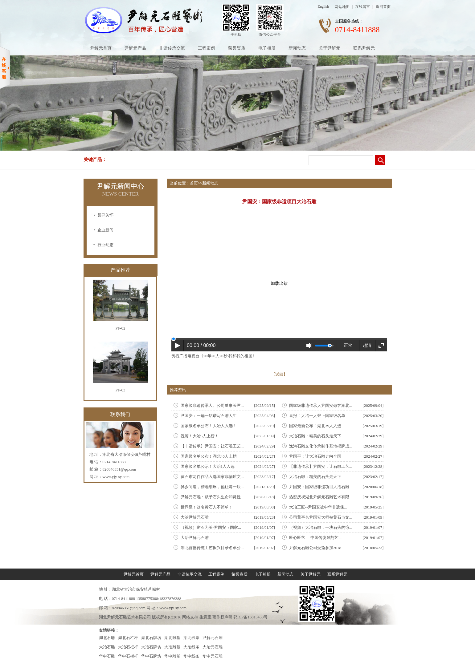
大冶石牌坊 (151, 647)
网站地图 (342, 7)
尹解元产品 (135, 48)
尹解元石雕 (213, 637)
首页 (194, 183)
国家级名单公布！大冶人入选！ (209, 425)
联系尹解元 (364, 48)
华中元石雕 (213, 656)
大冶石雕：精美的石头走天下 (315, 436)
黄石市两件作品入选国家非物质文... (212, 476)
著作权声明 (222, 617)
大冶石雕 (107, 647)
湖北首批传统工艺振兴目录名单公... (212, 547)
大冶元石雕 (213, 647)
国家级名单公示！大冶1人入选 (208, 466)
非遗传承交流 (172, 48)
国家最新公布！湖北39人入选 (315, 425)
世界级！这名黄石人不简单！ (207, 507)
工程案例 (206, 48)
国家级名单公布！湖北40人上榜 (209, 456)
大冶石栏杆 (128, 647)
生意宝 (205, 617)
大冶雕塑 (172, 647)
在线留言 (362, 7)
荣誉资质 (236, 48)
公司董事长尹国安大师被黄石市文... (320, 517)
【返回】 (279, 374)
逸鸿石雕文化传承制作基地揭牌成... (320, 446)
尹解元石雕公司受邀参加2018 (315, 547)
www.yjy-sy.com (115, 476)
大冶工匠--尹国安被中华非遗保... (318, 507)
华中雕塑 (172, 656)
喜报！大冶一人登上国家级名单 (317, 415)
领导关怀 (105, 215)
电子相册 (267, 48)
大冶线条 (191, 647)
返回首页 (383, 7)
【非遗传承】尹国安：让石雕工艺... (212, 446)
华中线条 (191, 656)
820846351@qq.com (119, 469)
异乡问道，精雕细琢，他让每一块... (212, 486)
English (323, 6)
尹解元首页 (101, 48)
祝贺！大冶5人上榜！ (200, 436)
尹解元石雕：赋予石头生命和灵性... (212, 497)
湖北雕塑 (172, 637)
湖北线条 (191, 637)
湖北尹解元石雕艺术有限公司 (125, 617)
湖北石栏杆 (128, 637)
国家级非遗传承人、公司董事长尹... (212, 405)
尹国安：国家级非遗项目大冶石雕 (319, 486)
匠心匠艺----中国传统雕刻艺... (315, 537)
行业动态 (105, 244)
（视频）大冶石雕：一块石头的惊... (320, 527)
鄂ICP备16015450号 (250, 617)
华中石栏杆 (128, 656)
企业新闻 (105, 230)
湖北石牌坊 (151, 637)
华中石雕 (107, 656)
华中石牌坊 (151, 656)
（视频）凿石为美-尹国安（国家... (211, 527)
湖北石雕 (107, 637)
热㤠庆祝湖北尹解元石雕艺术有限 (319, 497)
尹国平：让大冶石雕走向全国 (315, 456)
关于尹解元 (329, 48)
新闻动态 (297, 48)
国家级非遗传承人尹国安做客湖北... (320, 405)
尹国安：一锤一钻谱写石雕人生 (209, 415)
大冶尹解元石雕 (195, 517)
